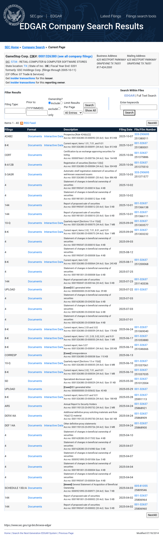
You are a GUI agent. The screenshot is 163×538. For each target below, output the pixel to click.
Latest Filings (110, 16)
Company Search (33, 47)
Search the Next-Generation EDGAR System (34, 533)
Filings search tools (141, 16)
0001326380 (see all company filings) (65, 56)
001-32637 (141, 143)
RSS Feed (27, 123)
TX (25, 66)
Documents (34, 136)
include (55, 103)
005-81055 (141, 485)
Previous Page (66, 533)
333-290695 (141, 134)
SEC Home (12, 47)
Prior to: (31, 102)
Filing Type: (11, 104)
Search (129, 112)
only (50, 114)
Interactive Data (53, 136)
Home (7, 533)
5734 (14, 61)
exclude (53, 109)
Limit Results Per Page (72, 105)
